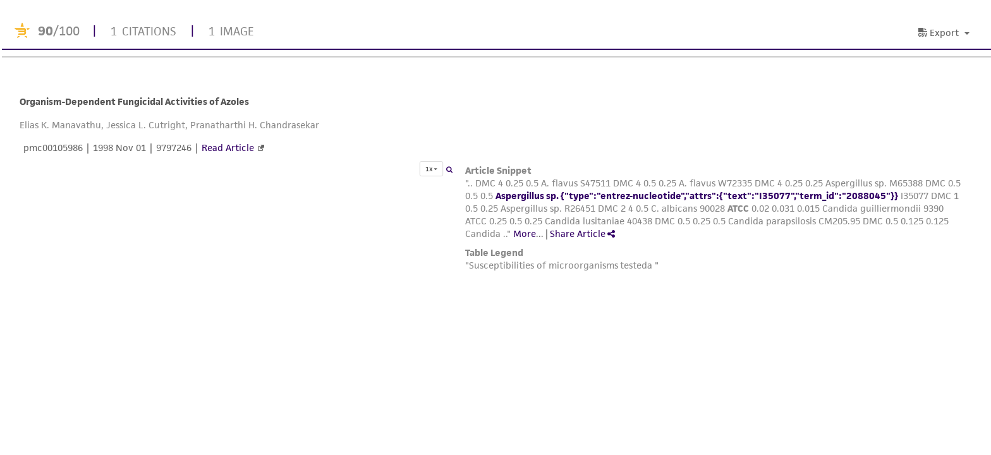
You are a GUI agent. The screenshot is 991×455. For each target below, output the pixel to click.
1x (431, 168)
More (524, 234)
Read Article (228, 148)
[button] (945, 33)
